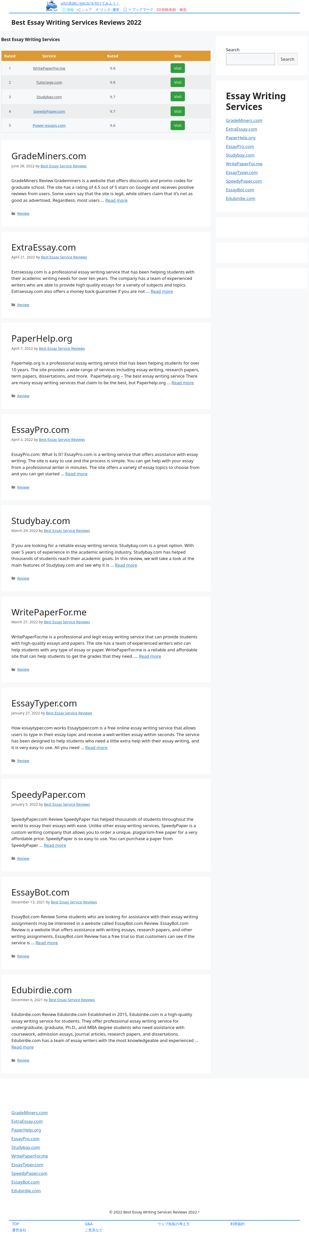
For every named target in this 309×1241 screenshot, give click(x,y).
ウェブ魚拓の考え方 (174, 1223)
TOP (15, 1223)
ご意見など (94, 1229)
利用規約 (237, 1223)
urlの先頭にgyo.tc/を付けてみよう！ (90, 3)
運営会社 (19, 1229)
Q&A (89, 1223)
